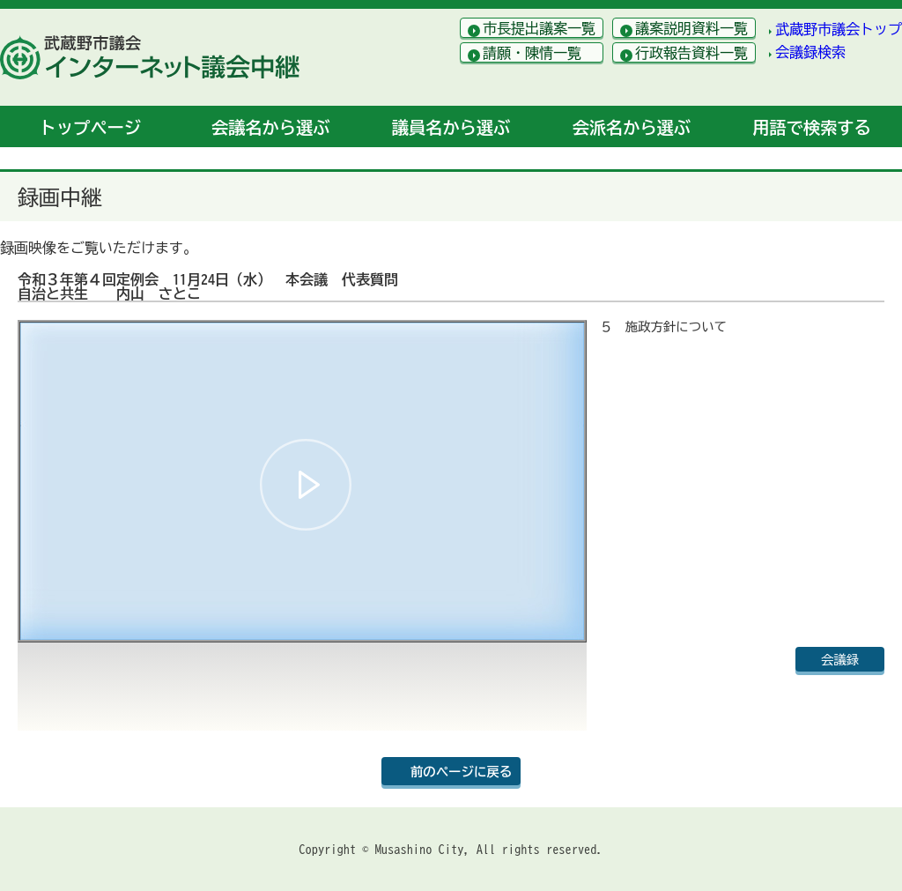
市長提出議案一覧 (539, 28)
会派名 (632, 127)
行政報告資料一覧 (691, 53)
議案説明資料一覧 (691, 28)
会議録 (840, 659)
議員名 (451, 127)
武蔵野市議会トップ (838, 29)
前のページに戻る (461, 771)
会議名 (270, 127)
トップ (90, 127)
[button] (305, 485)
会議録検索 (810, 52)
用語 (811, 127)
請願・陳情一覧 (532, 53)
